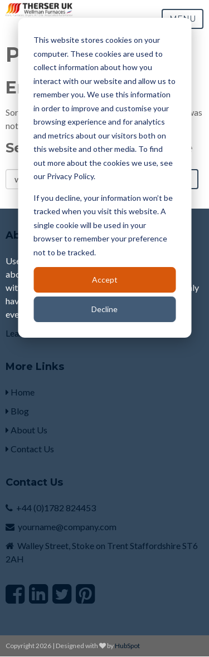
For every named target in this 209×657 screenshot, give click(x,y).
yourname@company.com (67, 526)
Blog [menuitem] (17, 411)
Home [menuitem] (20, 392)
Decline (104, 309)
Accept (105, 279)
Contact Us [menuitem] (30, 448)
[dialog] (104, 178)
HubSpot (127, 645)
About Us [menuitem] (26, 429)
